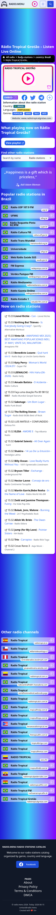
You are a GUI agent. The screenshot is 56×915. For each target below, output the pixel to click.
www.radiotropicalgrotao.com (36, 118)
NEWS (28, 113)
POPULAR (18, 113)
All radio (9, 57)
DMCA (28, 895)
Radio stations (25, 57)
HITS (44, 113)
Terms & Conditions (28, 891)
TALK (36, 113)
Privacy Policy (28, 887)
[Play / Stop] (34, 4)
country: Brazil (43, 57)
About (28, 882)
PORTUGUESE (24, 110)
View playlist (15, 143)
